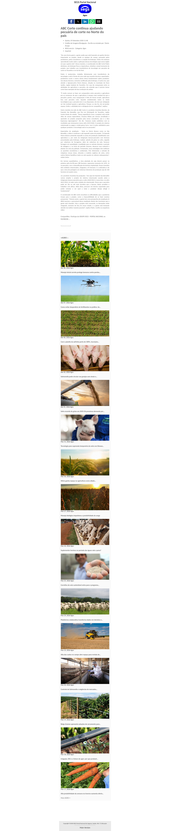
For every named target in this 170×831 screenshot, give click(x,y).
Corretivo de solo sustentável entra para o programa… (80, 585)
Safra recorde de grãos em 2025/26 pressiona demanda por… (83, 411)
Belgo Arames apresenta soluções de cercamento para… (81, 724)
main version (85, 827)
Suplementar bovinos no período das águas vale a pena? (81, 550)
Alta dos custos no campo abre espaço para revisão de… (81, 655)
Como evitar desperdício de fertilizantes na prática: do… (81, 307)
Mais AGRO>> (65, 798)
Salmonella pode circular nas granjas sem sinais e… (79, 377)
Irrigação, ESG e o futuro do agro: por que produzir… (79, 759)
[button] (71, 21)
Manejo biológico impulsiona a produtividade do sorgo (80, 516)
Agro (85, 15)
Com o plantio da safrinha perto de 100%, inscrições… (80, 342)
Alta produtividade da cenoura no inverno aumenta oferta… (82, 794)
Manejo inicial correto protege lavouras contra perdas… (81, 272)
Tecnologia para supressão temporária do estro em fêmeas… (82, 446)
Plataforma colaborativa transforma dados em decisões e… (82, 620)
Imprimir (68, 51)
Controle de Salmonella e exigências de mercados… (79, 689)
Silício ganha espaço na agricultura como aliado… (78, 481)
